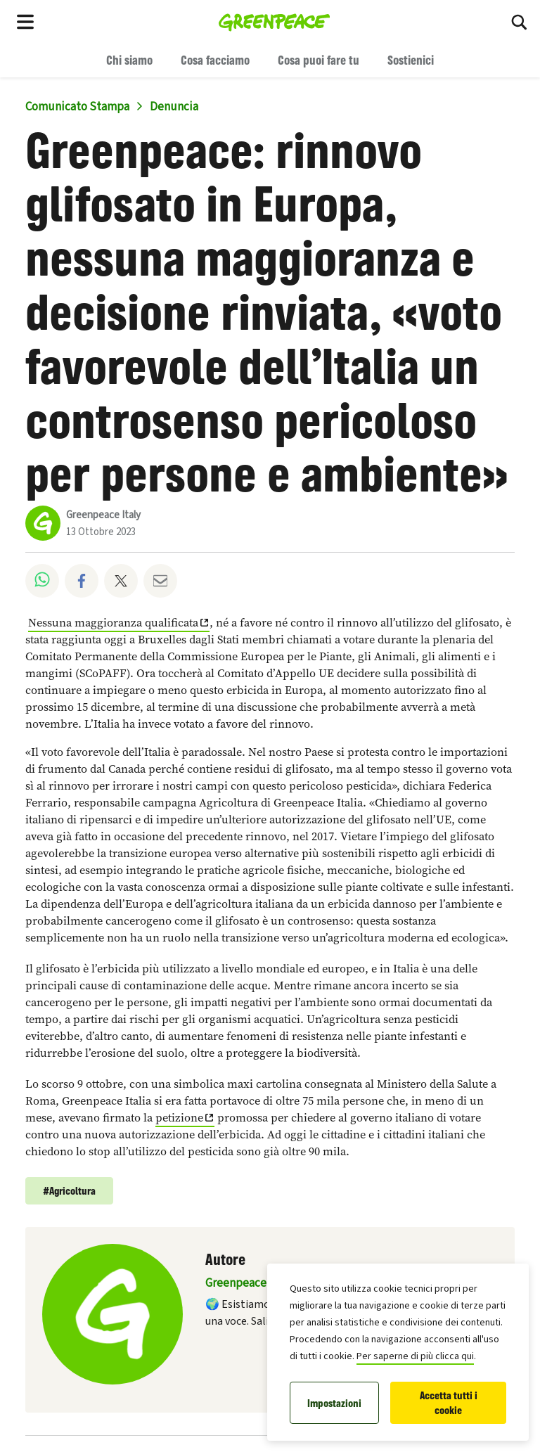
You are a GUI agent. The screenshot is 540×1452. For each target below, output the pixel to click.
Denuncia (174, 106)
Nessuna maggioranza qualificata (113, 623)
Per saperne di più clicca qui (415, 1356)
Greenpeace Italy (103, 515)
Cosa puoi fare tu (318, 59)
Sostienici (410, 59)
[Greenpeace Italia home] (274, 21)
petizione (179, 1118)
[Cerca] (518, 21)
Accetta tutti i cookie (448, 1403)
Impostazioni (334, 1403)
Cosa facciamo (215, 59)
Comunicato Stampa (77, 106)
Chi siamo (129, 59)
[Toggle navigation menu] (25, 21)
